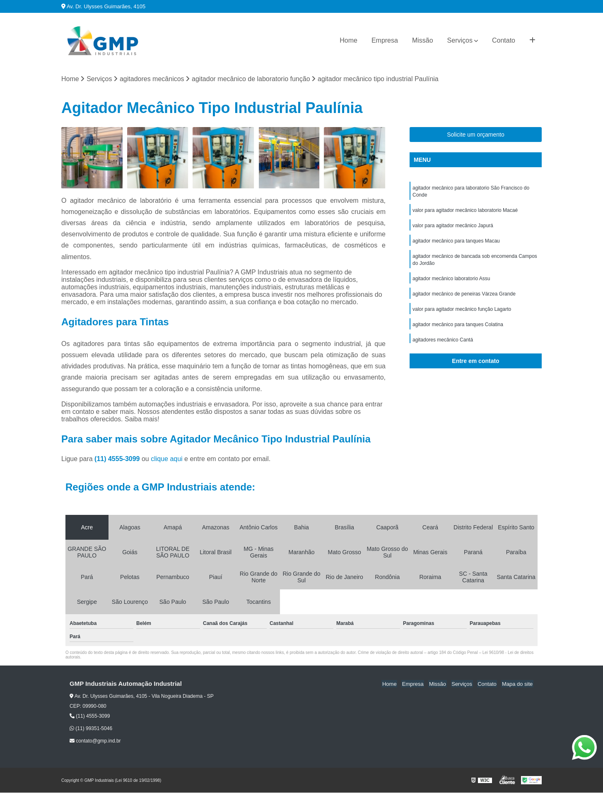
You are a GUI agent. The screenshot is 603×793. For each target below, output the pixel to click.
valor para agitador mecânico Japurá (452, 227)
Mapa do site (517, 684)
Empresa (384, 40)
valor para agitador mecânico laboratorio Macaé (465, 211)
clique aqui (167, 459)
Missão (422, 40)
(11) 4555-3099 (118, 459)
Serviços (460, 40)
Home (348, 40)
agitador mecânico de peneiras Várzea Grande (464, 297)
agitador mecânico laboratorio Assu (451, 282)
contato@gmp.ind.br (95, 741)
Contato (503, 40)
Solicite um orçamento (475, 135)
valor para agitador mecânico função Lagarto (461, 313)
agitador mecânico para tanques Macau (456, 243)
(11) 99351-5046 (91, 729)
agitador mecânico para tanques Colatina (457, 329)
